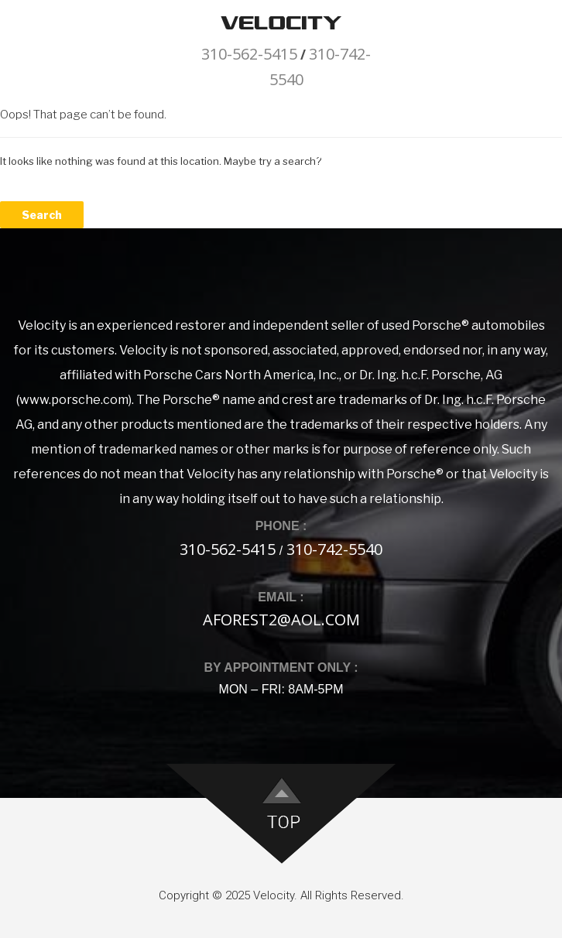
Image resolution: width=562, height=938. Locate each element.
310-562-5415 (249, 53)
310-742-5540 (334, 549)
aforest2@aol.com (281, 619)
